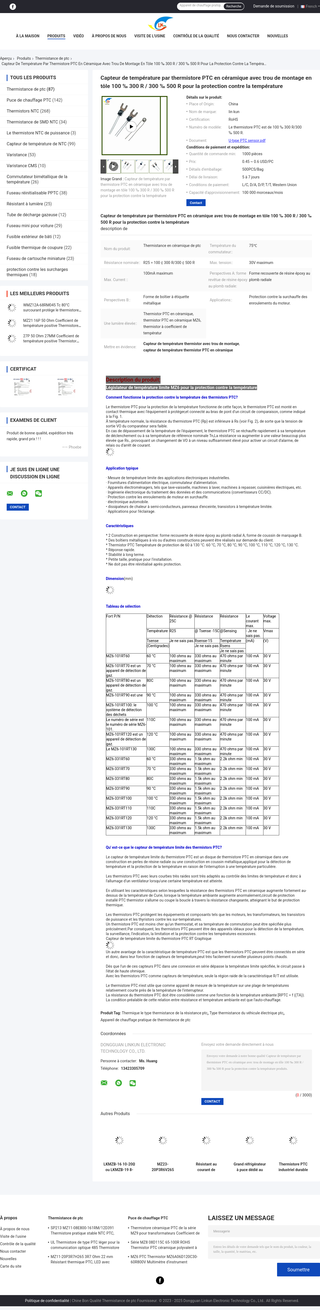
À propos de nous (109, 36)
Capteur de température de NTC (37, 143)
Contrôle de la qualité (196, 36)
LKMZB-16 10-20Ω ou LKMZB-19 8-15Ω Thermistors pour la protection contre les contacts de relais (119, 1167)
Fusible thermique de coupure (35, 247)
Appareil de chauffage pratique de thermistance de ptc (145, 1020)
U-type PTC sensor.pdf (247, 140)
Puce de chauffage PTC (29, 100)
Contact (196, 203)
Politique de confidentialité (47, 1301)
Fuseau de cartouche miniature (36, 258)
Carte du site (10, 1266)
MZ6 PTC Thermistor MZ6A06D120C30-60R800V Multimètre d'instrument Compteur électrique (164, 1260)
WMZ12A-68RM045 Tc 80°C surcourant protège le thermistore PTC (51, 310)
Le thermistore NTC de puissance (38, 132)
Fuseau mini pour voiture (30, 225)
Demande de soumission (273, 6)
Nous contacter (243, 36)
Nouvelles (277, 36)
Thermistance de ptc (52, 58)
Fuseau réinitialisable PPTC (32, 192)
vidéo (78, 36)
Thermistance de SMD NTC (32, 122)
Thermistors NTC (23, 111)
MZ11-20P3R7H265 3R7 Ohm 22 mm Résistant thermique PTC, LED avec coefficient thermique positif (82, 1260)
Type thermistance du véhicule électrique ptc (246, 1013)
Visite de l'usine (149, 36)
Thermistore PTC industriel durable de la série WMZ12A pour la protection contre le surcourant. (293, 1167)
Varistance (17, 154)
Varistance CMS (22, 165)
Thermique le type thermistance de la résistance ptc (164, 1013)
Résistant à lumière (25, 203)
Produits (56, 36)
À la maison (27, 36)
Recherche (233, 6)
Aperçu (6, 58)
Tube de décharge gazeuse (32, 214)
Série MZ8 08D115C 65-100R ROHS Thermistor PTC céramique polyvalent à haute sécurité (164, 1245)
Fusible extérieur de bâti (29, 236)
